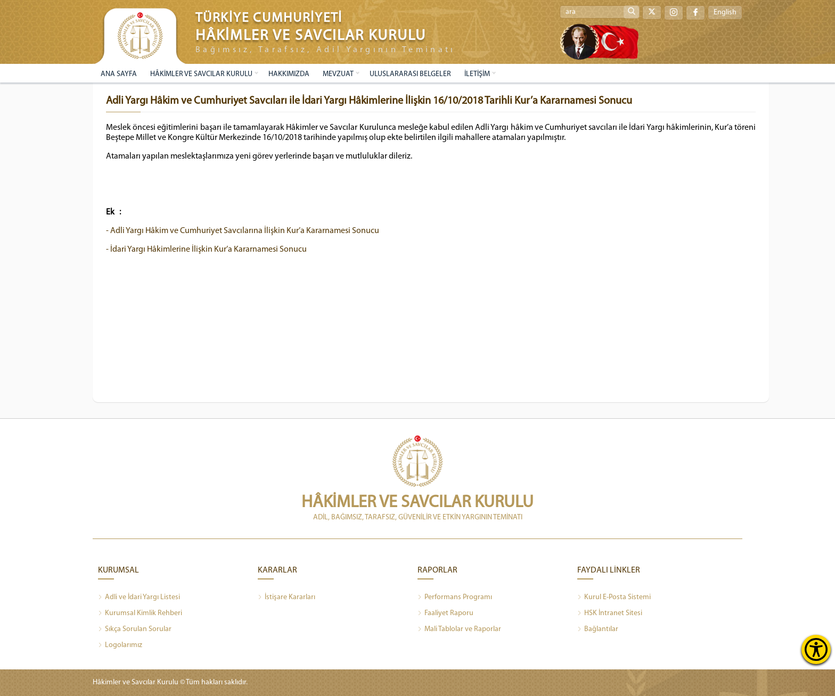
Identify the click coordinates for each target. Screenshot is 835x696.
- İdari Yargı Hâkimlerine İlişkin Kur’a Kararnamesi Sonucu (206, 249)
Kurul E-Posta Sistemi (614, 598)
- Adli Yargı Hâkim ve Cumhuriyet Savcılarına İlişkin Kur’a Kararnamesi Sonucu (242, 231)
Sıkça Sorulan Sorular (134, 629)
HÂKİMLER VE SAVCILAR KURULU (201, 74)
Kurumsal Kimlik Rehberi (140, 614)
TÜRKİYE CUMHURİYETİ (268, 18)
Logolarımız (120, 645)
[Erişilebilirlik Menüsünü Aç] (816, 649)
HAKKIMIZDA (288, 74)
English (725, 12)
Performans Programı (455, 598)
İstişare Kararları (286, 598)
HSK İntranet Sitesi (609, 614)
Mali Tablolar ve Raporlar (459, 629)
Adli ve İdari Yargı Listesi (139, 598)
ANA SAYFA (119, 74)
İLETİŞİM (477, 74)
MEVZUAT (338, 74)
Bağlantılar (597, 629)
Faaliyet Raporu (445, 614)
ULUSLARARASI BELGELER (410, 74)
